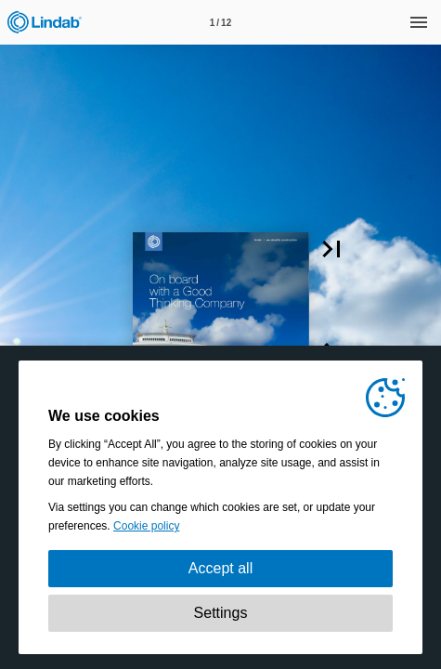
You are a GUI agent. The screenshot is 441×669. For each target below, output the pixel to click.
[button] (331, 249)
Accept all (220, 568)
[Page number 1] (221, 22)
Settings (221, 613)
